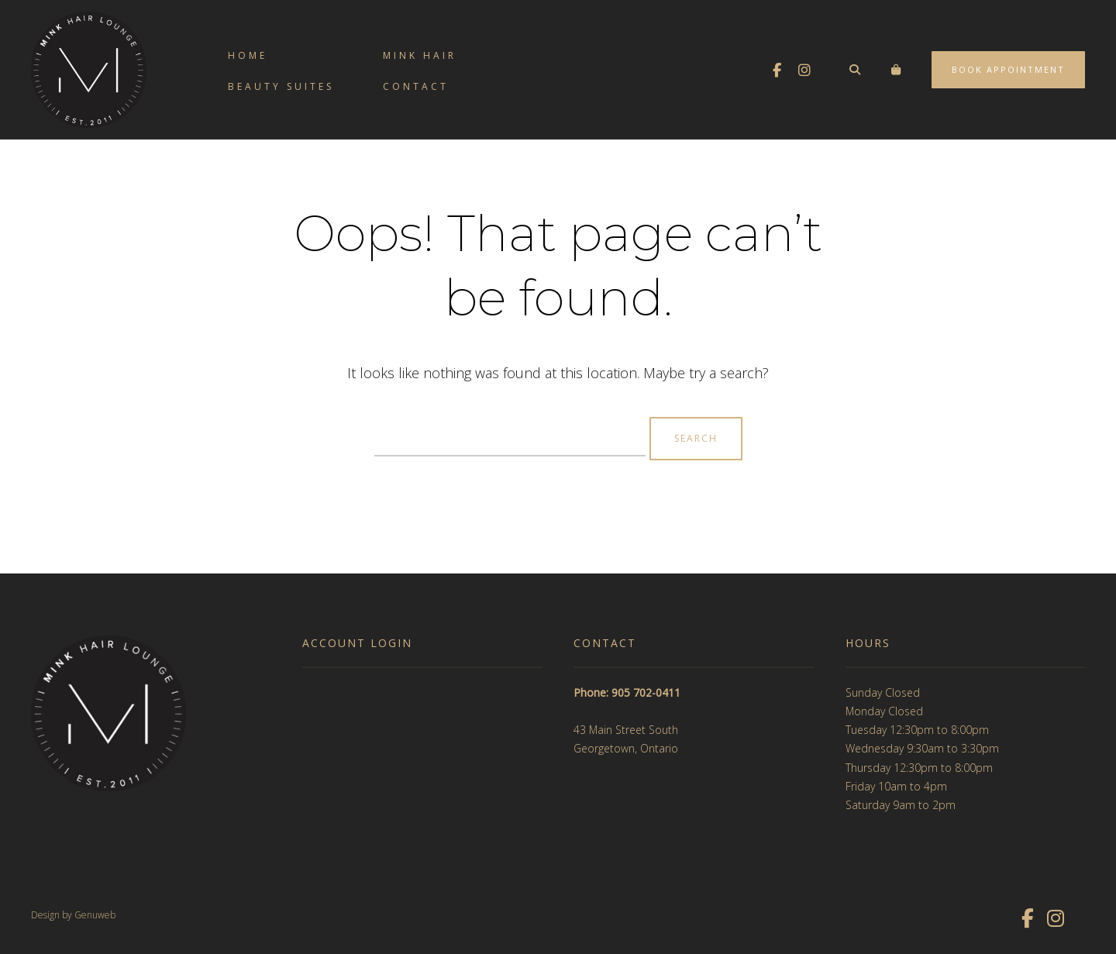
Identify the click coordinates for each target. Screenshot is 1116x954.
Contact (416, 86)
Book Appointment (1008, 69)
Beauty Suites (281, 86)
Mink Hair (419, 55)
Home (247, 55)
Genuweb (94, 914)
